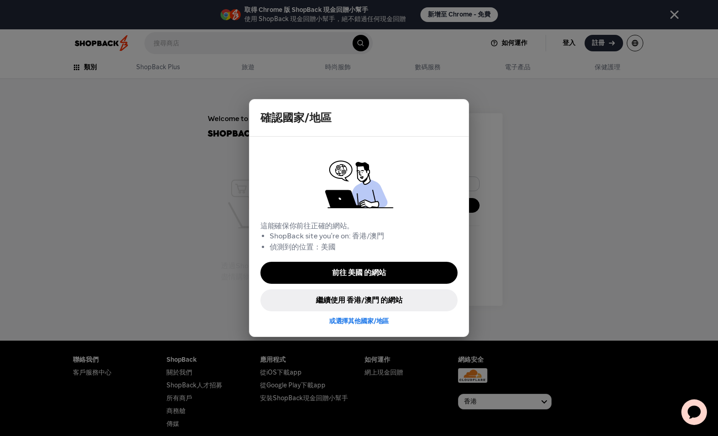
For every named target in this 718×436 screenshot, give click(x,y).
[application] (694, 412)
